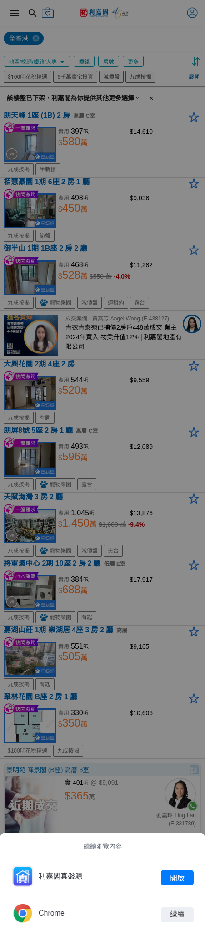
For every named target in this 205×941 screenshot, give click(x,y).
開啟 (177, 877)
